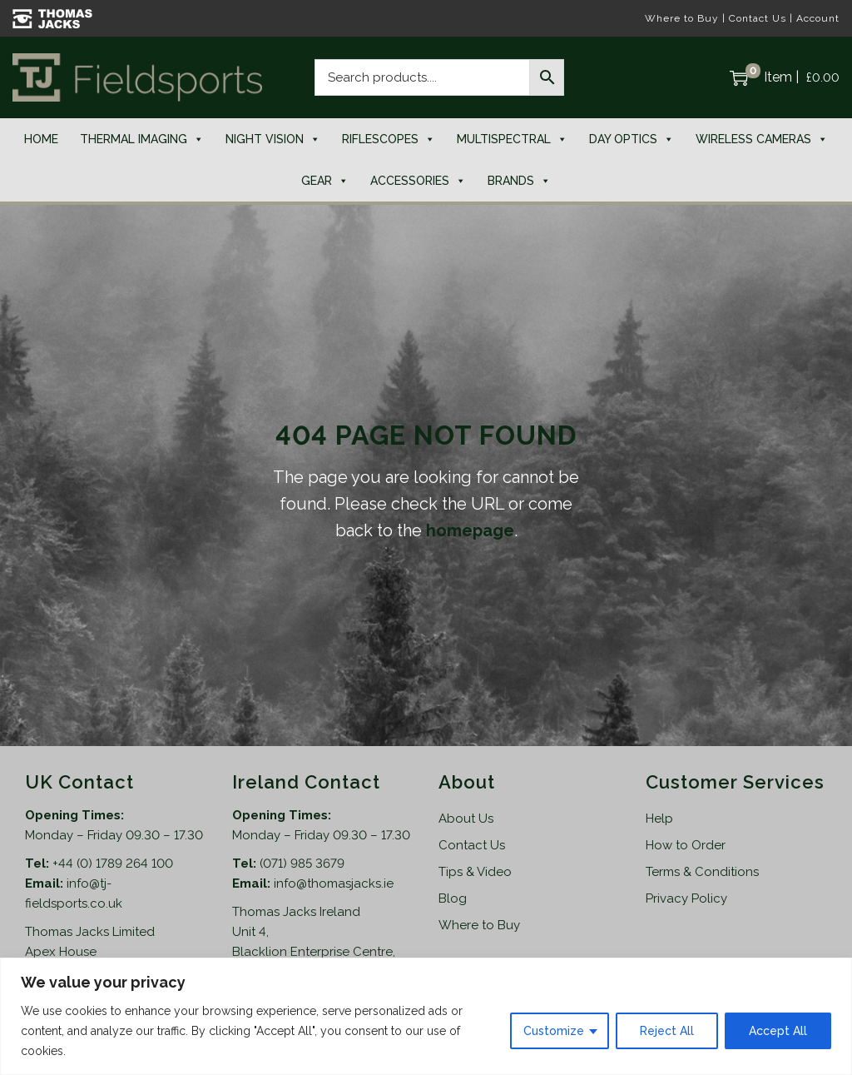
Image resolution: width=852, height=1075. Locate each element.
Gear (325, 181)
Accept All (778, 1031)
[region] (426, 1016)
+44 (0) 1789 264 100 (112, 863)
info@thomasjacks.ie (334, 883)
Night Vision (272, 139)
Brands (519, 181)
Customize (553, 1031)
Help (659, 818)
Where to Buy (682, 18)
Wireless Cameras (762, 139)
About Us (465, 818)
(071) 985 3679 (302, 863)
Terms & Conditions (702, 871)
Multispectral (512, 139)
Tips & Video (475, 871)
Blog (452, 898)
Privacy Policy (686, 898)
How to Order (686, 845)
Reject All (667, 1031)
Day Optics (631, 139)
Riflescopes (388, 139)
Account (818, 18)
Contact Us (757, 18)
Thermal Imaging (142, 139)
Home (41, 139)
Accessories (418, 181)
